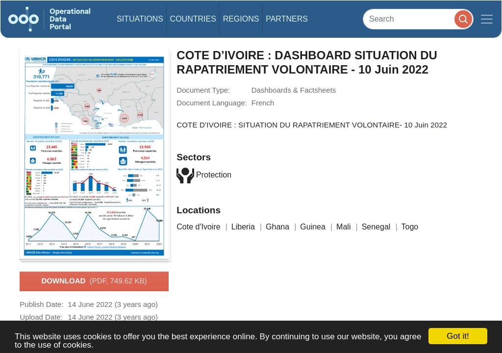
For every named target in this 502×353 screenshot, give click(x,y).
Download (94, 281)
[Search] (418, 19)
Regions (241, 19)
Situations (140, 19)
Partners (287, 19)
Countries (193, 19)
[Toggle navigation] (487, 19)
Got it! (458, 336)
